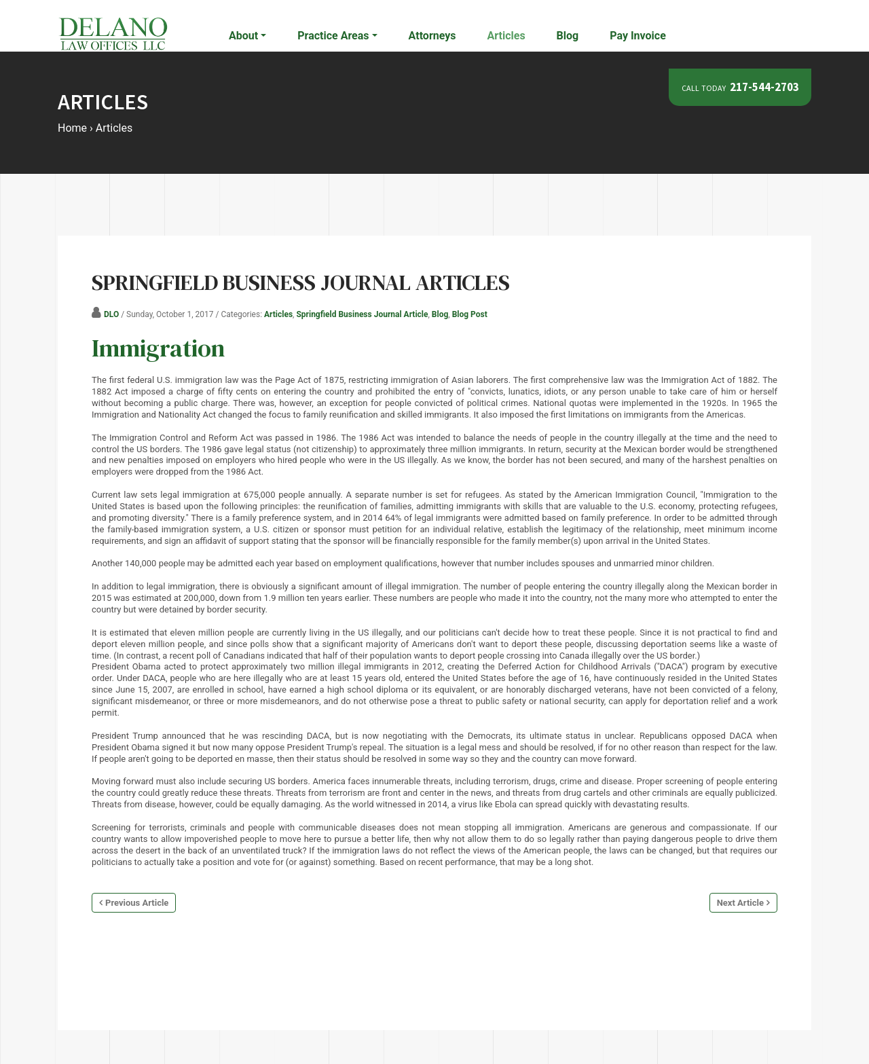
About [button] (243, 35)
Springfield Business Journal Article (362, 314)
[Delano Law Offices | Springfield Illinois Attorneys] (113, 32)
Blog (568, 35)
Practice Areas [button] (333, 35)
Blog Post (469, 314)
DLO (111, 314)
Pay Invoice (638, 35)
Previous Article (136, 903)
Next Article (740, 903)
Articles (506, 35)
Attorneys (432, 35)
